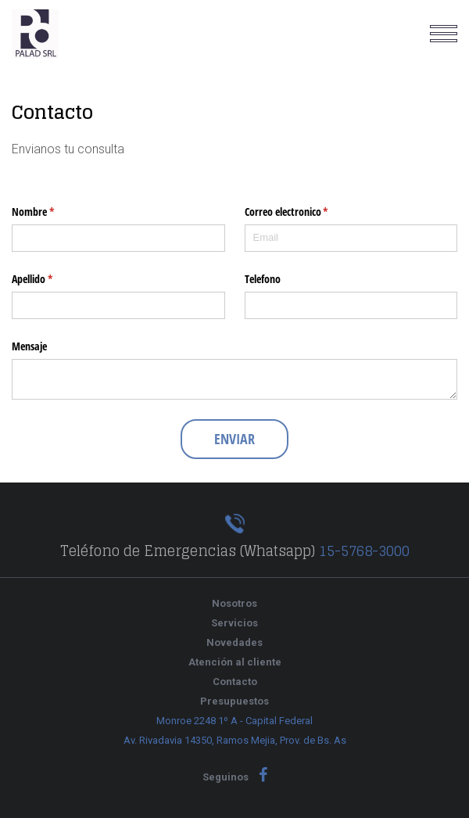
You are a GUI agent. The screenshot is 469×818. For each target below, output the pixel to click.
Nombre (53, 212)
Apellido (52, 279)
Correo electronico (307, 212)
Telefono (263, 278)
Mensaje (29, 346)
